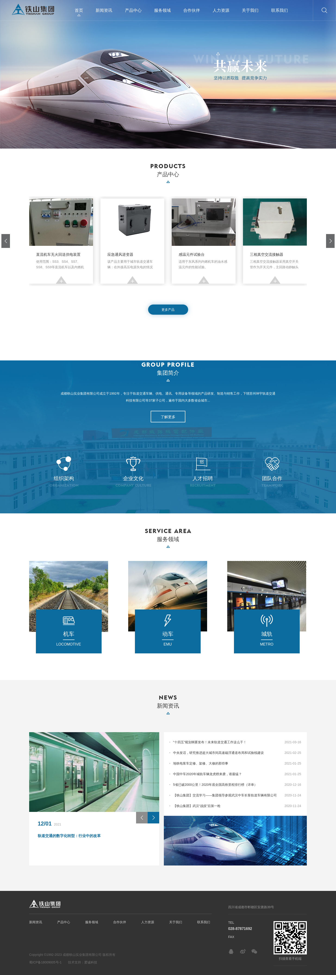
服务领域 (162, 10)
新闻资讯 (104, 10)
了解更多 (168, 417)
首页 (79, 10)
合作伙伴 (191, 10)
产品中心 (133, 10)
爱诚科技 (90, 962)
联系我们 (279, 10)
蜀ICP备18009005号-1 (45, 962)
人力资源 (221, 10)
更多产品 (168, 309)
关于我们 (250, 10)
